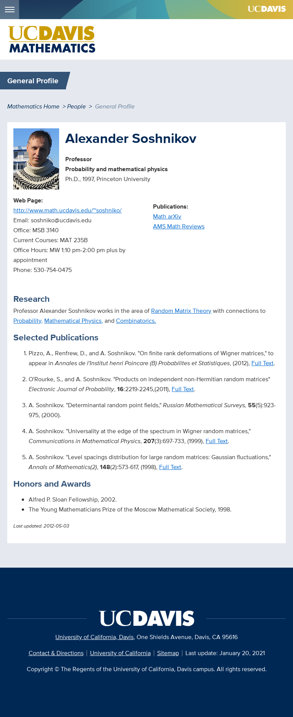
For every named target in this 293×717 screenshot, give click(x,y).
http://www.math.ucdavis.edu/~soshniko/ (67, 210)
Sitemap (168, 653)
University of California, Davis (94, 637)
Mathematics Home (33, 106)
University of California (120, 653)
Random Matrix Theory (181, 310)
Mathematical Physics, (73, 320)
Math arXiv (167, 216)
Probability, (28, 320)
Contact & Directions (56, 653)
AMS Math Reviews (178, 226)
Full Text (262, 363)
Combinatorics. (136, 320)
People (76, 106)
